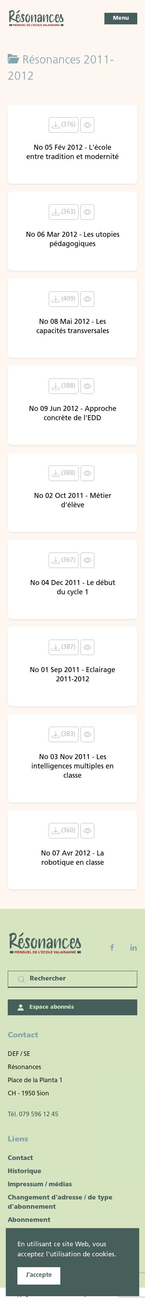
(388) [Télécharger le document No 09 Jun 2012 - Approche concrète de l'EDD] (63, 386)
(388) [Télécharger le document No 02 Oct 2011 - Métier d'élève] (63, 473)
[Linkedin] (133, 947)
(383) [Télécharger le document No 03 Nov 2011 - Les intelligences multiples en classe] (63, 734)
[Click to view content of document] (87, 125)
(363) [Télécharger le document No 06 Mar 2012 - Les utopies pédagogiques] (63, 212)
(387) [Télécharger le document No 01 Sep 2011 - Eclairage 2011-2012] (63, 647)
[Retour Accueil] (37, 18)
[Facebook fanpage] (112, 947)
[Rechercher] (72, 979)
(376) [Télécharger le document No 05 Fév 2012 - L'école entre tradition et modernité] (63, 125)
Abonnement (29, 1220)
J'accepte (39, 1275)
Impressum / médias (40, 1185)
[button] (120, 18)
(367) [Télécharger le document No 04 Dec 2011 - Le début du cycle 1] (63, 560)
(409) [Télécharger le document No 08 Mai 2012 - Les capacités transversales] (63, 299)
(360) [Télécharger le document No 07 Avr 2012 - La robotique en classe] (63, 831)
